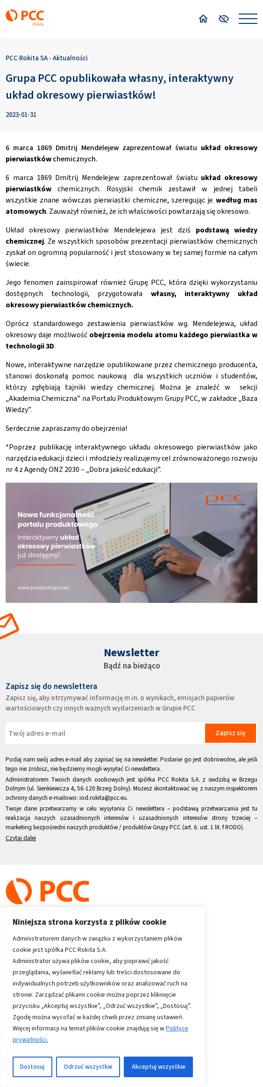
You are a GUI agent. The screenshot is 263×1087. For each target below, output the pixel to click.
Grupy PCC (167, 827)
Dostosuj (32, 1066)
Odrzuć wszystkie (88, 1066)
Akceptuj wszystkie (158, 1066)
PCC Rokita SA (27, 58)
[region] (103, 996)
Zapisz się (230, 733)
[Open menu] (248, 18)
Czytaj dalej (21, 838)
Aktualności (70, 58)
